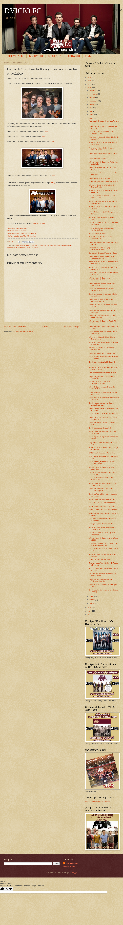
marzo (91, 596)
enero (91, 603)
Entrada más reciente (15, 326)
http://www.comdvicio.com (16, 231)
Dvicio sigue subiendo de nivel (100, 428)
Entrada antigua (72, 326)
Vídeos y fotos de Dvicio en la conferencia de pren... (99, 279)
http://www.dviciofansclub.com (18, 228)
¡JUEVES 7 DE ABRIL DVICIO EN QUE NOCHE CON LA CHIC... (103, 544)
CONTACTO (73, 56)
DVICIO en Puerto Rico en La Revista (102, 373)
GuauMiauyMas (72, 863)
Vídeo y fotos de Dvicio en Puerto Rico (102, 499)
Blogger (74, 873)
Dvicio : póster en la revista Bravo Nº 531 (103, 414)
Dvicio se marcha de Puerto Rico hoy (102, 353)
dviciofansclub (66, 245)
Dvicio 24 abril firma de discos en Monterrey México (101, 300)
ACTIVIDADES (15, 56)
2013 (90, 614)
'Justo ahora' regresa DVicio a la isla (102, 506)
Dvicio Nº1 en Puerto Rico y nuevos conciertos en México (40, 245)
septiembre (93, 101)
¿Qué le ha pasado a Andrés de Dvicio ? (103, 182)
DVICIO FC (22, 11)
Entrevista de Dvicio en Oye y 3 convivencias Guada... (100, 248)
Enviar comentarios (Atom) (24, 332)
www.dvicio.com (39, 223)
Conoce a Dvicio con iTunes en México (103, 253)
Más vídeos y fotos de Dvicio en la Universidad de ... (101, 238)
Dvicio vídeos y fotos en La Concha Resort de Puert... (101, 463)
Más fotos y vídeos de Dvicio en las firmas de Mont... (101, 149)
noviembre (93, 94)
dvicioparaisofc (12, 248)
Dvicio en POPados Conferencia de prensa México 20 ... (101, 257)
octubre (92, 97)
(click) (47, 131)
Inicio (45, 326)
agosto (92, 104)
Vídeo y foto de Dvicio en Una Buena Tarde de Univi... (102, 479)
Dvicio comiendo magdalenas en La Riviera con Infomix (101, 580)
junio (91, 111)
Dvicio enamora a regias (97, 159)
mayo (91, 115)
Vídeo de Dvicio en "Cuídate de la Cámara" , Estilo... (101, 133)
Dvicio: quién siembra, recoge (99, 178)
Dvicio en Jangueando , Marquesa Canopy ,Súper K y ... (101, 489)
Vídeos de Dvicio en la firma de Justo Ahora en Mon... (102, 197)
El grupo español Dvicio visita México (102, 524)
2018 (90, 81)
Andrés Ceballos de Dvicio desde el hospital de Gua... (101, 229)
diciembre (93, 91)
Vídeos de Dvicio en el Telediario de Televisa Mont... (101, 186)
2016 (90, 88)
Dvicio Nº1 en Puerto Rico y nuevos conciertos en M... (101, 290)
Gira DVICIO (36, 56)
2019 (90, 77)
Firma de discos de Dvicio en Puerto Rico (103, 510)
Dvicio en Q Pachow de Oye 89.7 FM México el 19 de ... (102, 316)
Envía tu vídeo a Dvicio (97, 233)
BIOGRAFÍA (55, 56)
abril (91, 118)
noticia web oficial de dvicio (28, 248)
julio (91, 108)
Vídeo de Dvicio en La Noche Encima (102, 503)
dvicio (17, 245)
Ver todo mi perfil (69, 867)
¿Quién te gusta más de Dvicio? (100, 560)
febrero (92, 600)
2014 (90, 611)
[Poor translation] (9, 889)
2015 (90, 607)
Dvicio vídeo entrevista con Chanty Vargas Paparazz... (101, 404)
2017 (90, 84)
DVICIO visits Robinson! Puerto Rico (102, 453)
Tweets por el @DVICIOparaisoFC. (97, 801)
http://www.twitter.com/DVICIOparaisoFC (22, 233)
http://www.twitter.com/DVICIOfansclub (21, 236)
